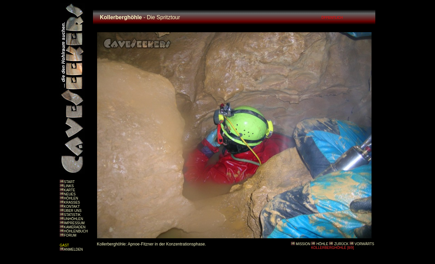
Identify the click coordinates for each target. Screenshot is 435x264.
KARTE (69, 190)
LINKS (69, 186)
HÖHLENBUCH (76, 231)
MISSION (303, 244)
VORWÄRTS (364, 244)
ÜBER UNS (73, 211)
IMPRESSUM (74, 223)
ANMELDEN (73, 249)
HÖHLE (322, 244)
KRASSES (72, 202)
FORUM (70, 235)
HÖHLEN (71, 198)
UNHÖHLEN (73, 219)
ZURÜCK (341, 244)
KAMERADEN (74, 227)
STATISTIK (72, 215)
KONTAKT (72, 206)
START (69, 182)
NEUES (69, 194)
